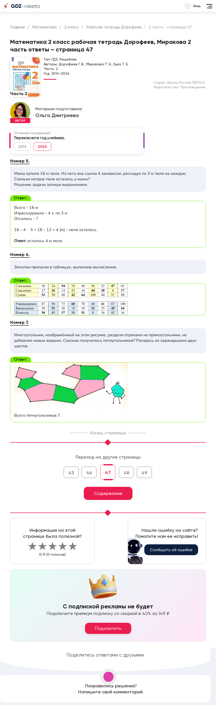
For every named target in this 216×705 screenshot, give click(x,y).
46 (89, 472)
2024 (42, 147)
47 (108, 472)
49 (144, 472)
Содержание (108, 493)
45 (71, 472)
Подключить (108, 628)
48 (126, 472)
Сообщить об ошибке (171, 549)
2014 (22, 147)
